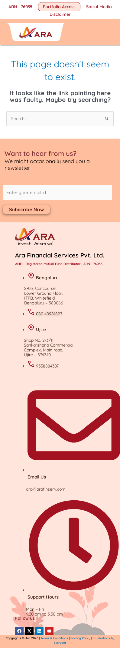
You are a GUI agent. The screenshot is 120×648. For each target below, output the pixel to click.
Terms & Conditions (55, 638)
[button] (59, 6)
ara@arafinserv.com (46, 489)
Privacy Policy (80, 638)
